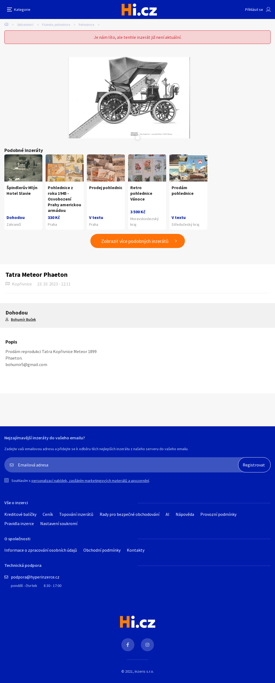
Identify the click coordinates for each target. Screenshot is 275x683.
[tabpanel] (129, 97)
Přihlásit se (254, 9)
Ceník (48, 514)
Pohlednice (86, 25)
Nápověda (185, 514)
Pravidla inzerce (19, 523)
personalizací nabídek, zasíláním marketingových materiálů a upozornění (90, 480)
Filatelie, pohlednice (56, 25)
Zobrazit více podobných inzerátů (135, 241)
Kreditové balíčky (20, 514)
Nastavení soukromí (58, 523)
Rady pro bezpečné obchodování (129, 514)
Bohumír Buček (23, 319)
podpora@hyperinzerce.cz (35, 577)
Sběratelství (25, 25)
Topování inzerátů (76, 514)
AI (167, 514)
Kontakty (135, 550)
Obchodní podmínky (102, 550)
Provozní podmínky (218, 514)
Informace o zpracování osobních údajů (40, 550)
